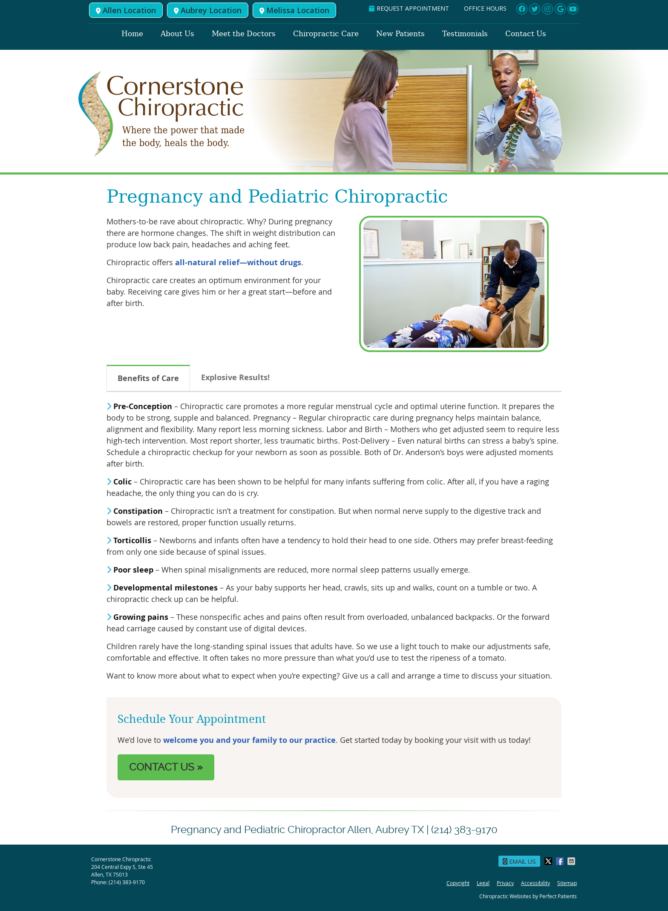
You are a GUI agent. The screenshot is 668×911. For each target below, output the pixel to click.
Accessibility (535, 882)
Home (132, 33)
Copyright (457, 882)
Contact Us (525, 33)
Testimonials (465, 33)
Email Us (519, 861)
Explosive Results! (235, 377)
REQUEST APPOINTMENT (409, 8)
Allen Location (126, 10)
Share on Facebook (560, 861)
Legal (483, 882)
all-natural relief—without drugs (238, 262)
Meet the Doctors (244, 33)
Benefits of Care (148, 378)
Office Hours (485, 8)
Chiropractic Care (326, 33)
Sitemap (567, 882)
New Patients (400, 33)
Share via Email (572, 861)
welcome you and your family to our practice (249, 740)
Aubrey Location (208, 10)
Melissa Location (294, 10)
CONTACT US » (166, 767)
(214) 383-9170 (127, 882)
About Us (177, 33)
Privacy (505, 882)
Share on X (549, 861)
